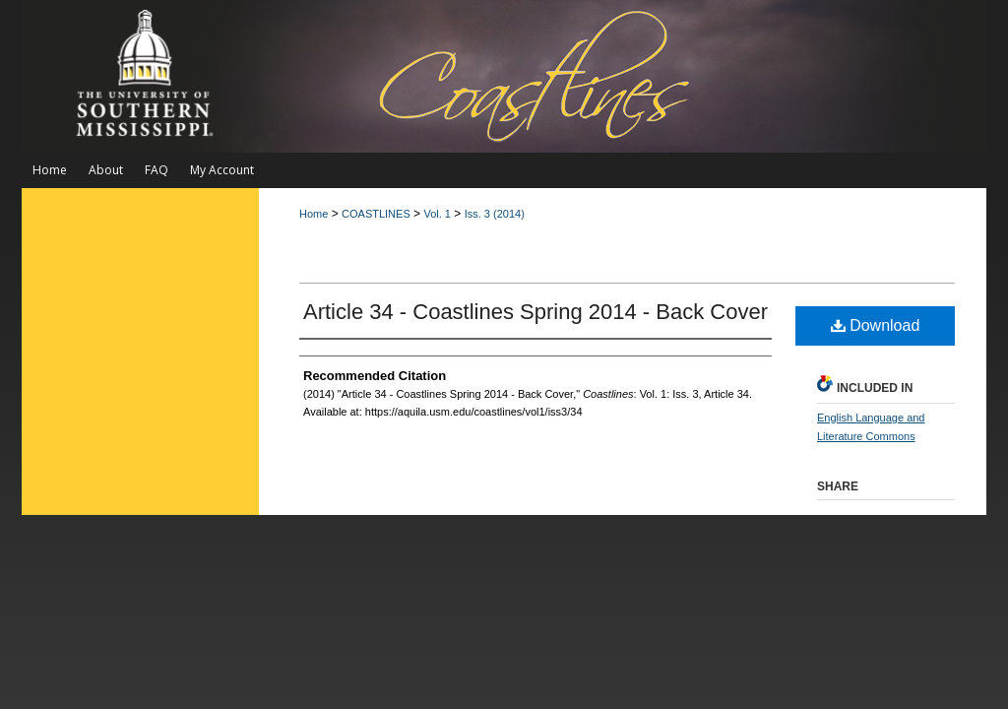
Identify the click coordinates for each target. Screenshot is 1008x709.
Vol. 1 (437, 214)
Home (313, 214)
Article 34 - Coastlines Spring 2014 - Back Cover (535, 311)
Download (875, 325)
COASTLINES (376, 214)
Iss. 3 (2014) (495, 214)
